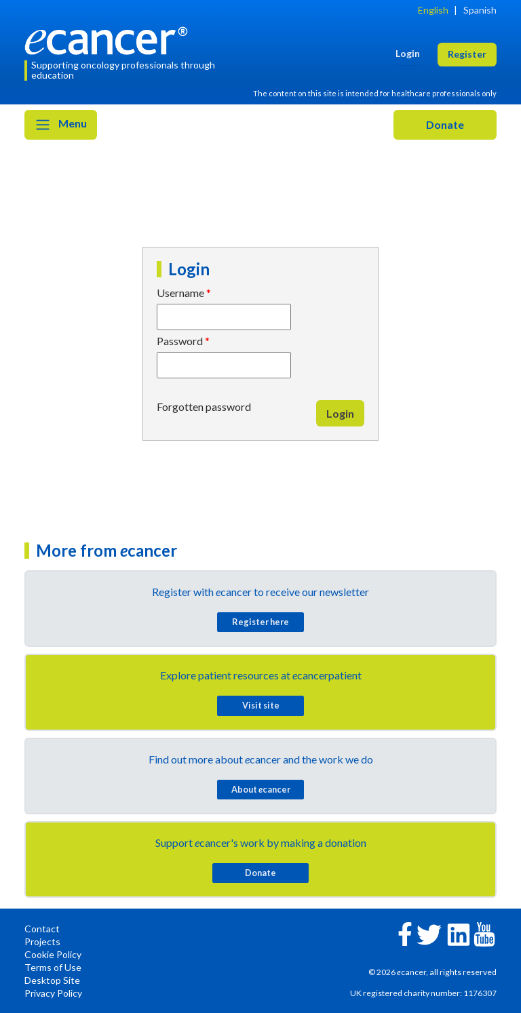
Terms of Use (52, 967)
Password (180, 340)
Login (340, 413)
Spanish (480, 10)
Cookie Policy (52, 954)
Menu (61, 125)
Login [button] (407, 53)
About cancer (260, 789)
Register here (260, 621)
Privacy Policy (53, 993)
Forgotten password (204, 406)
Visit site (260, 705)
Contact (42, 928)
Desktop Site (52, 980)
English (433, 10)
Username (180, 292)
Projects (42, 941)
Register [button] (467, 54)
